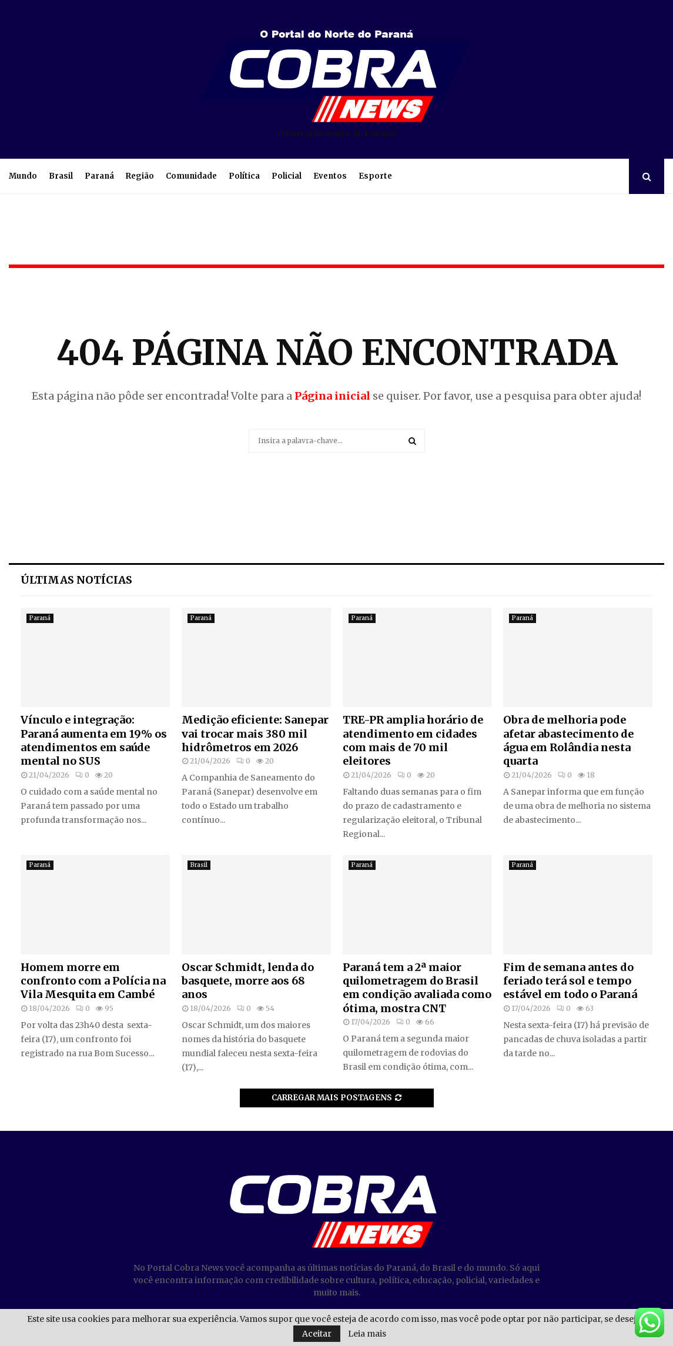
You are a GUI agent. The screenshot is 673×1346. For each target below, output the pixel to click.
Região (140, 176)
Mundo (23, 176)
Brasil (61, 176)
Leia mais (367, 1334)
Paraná (99, 176)
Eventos (330, 176)
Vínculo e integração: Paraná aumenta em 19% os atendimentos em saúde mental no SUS (94, 740)
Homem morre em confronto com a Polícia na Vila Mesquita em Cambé (93, 981)
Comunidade (191, 176)
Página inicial (332, 396)
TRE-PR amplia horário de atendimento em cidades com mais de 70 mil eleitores (413, 740)
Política (244, 176)
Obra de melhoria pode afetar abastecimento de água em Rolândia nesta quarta (568, 740)
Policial (287, 176)
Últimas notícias (76, 580)
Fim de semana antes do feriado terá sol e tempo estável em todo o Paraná (570, 981)
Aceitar (317, 1333)
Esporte (375, 176)
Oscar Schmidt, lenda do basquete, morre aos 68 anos (248, 981)
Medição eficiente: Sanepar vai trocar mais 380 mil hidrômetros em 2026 (255, 733)
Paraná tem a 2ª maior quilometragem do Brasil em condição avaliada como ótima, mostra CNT (417, 987)
